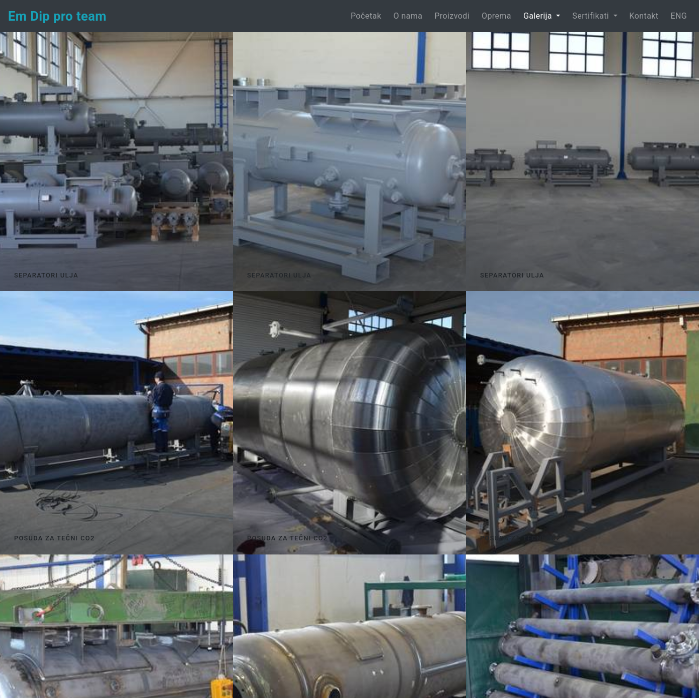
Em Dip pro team (57, 16)
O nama (408, 16)
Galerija (538, 16)
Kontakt (644, 16)
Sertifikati (591, 16)
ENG (678, 16)
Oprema (496, 16)
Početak (368, 15)
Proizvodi (452, 16)
